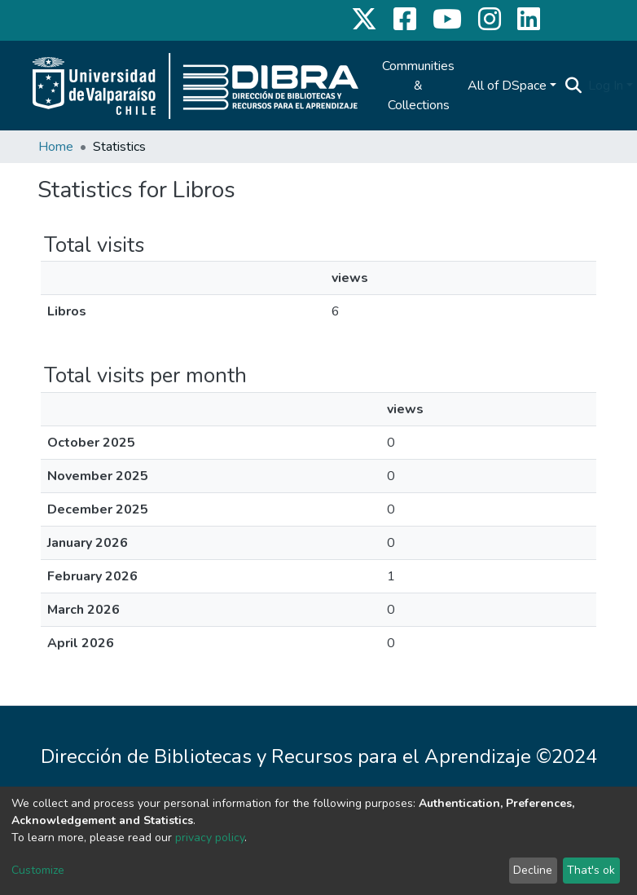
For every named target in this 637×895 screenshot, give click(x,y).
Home (55, 147)
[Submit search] (573, 85)
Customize (37, 870)
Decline (532, 870)
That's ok (591, 870)
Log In (605, 86)
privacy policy (209, 837)
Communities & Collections (418, 85)
